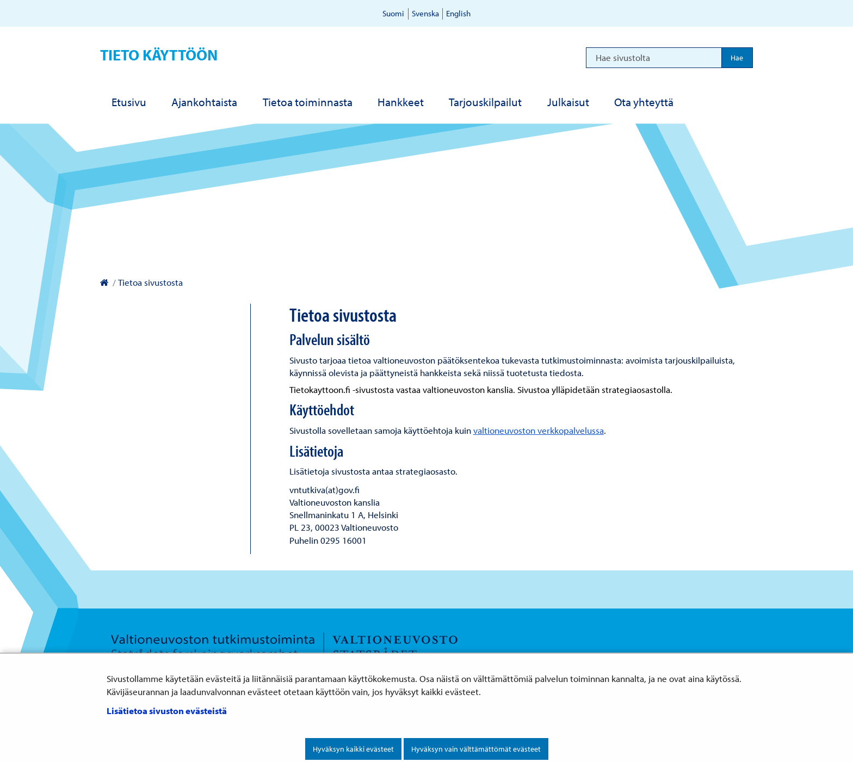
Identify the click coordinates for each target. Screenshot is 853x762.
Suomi (393, 13)
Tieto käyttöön (159, 54)
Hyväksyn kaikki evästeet (353, 749)
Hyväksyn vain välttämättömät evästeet (476, 749)
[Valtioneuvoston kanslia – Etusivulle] (104, 282)
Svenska (425, 13)
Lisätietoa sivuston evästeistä (167, 710)
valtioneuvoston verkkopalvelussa (538, 430)
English (458, 13)
